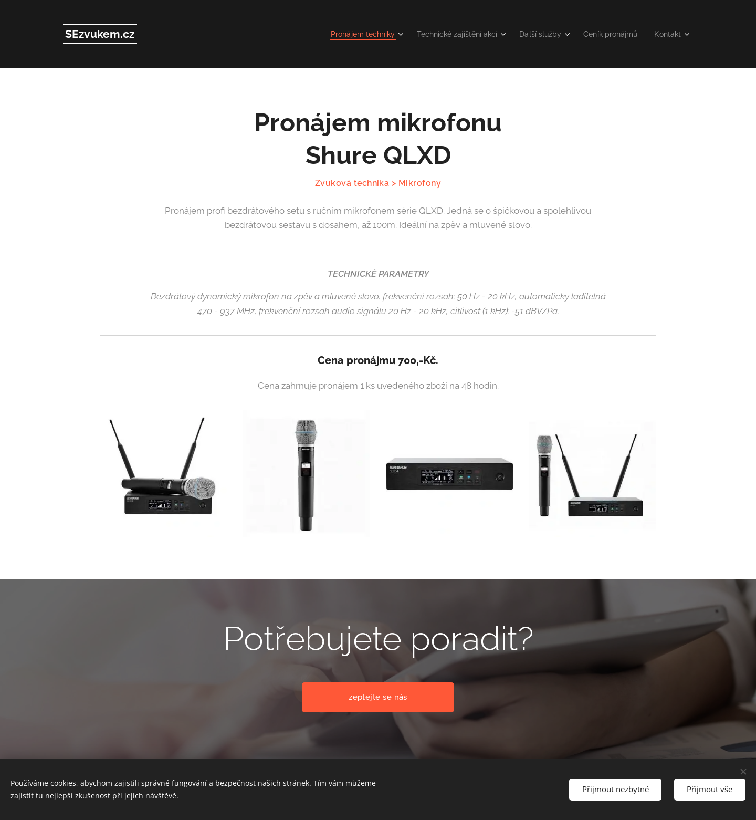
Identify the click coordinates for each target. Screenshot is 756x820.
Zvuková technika (352, 183)
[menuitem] (347, 34)
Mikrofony (419, 183)
